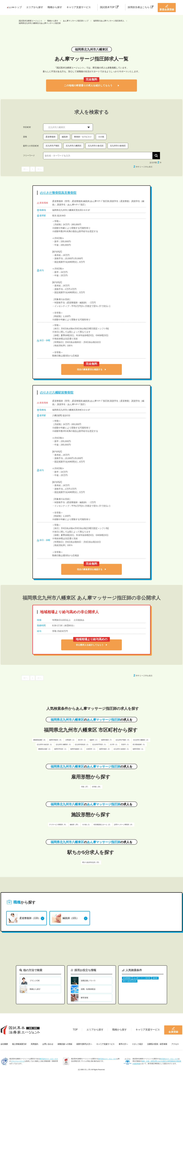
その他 (101, 137)
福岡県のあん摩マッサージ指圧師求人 (108, 21)
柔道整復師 (50, 137)
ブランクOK (35, 981)
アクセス (175, 1044)
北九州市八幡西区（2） (64, 744)
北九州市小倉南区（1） (122, 749)
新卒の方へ (123, 1044)
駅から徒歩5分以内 (129, 981)
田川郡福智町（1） (139, 744)
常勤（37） (85, 787)
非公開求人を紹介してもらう (91, 645)
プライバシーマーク (18, 1061)
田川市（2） (82, 740)
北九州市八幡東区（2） (141, 740)
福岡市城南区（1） (76, 749)
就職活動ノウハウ (88, 981)
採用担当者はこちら (140, 7)
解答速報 (84, 998)
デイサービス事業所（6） (58, 824)
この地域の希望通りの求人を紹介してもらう (91, 85)
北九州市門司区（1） (99, 744)
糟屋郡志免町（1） (44, 749)
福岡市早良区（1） (60, 749)
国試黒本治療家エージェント (30, 21)
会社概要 (4, 1044)
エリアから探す (34, 7)
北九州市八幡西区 (74, 146)
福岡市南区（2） (105, 749)
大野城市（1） (70, 740)
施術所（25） (74, 824)
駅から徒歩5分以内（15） (91, 862)
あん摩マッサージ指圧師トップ (75, 21)
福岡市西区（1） (138, 749)
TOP (75, 1029)
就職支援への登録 (65, 1044)
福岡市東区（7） (107, 740)
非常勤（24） (96, 787)
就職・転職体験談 (88, 989)
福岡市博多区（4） (55, 740)
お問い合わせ (47, 1044)
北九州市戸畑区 (52, 146)
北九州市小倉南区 (118, 146)
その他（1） (86, 824)
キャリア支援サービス (79, 7)
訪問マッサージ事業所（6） (123, 824)
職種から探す (55, 7)
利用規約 (34, 1044)
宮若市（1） (125, 744)
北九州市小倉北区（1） (45, 744)
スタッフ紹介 (137, 1044)
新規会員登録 (167, 7)
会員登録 (173, 1030)
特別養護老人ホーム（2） (102, 824)
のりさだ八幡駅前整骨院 (56, 392)
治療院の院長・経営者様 (157, 1044)
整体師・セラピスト (83, 137)
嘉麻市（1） (94, 740)
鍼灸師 (65, 137)
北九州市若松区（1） (82, 744)
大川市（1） (114, 744)
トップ (18, 7)
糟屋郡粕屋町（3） (39, 740)
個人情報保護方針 (19, 1044)
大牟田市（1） (91, 749)
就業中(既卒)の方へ (84, 1044)
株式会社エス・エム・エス (49, 1059)
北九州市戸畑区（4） (123, 740)
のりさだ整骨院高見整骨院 (58, 192)
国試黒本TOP (109, 7)
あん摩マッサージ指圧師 (141, 978)
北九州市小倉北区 (96, 146)
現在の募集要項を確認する (91, 369)
